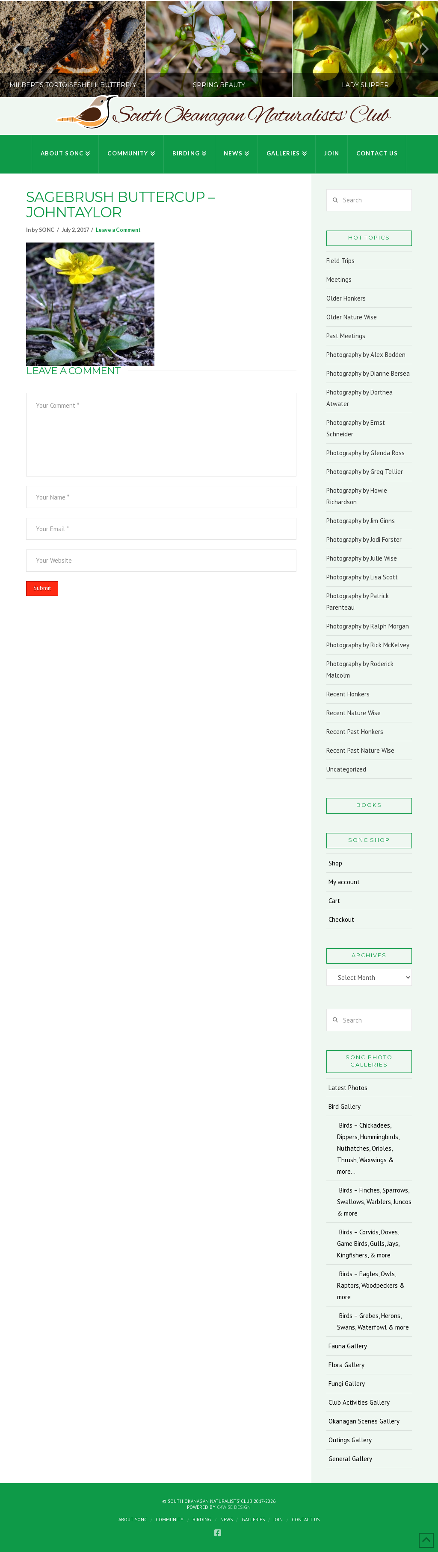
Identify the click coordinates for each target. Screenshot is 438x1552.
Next (420, 49)
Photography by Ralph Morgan (367, 626)
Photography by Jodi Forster (364, 539)
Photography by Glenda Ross (365, 453)
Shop (335, 863)
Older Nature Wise (351, 317)
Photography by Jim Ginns (360, 521)
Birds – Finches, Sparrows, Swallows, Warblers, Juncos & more (374, 1201)
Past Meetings (345, 336)
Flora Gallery (346, 1365)
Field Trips (340, 261)
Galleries (253, 1520)
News (226, 1520)
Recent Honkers (348, 694)
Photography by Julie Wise (361, 558)
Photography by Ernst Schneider (355, 428)
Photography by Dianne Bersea (368, 373)
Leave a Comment (118, 230)
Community (169, 1520)
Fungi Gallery (346, 1384)
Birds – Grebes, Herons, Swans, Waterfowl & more (373, 1321)
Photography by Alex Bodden (365, 355)
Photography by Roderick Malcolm (360, 669)
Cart (334, 901)
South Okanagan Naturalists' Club (251, 116)
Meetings (339, 279)
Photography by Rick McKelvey (367, 645)
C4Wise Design (234, 1507)
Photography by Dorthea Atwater (359, 398)
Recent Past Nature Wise (360, 750)
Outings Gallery (350, 1440)
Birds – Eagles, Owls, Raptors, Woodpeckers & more (371, 1285)
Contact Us (306, 1520)
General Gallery (350, 1459)
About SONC (132, 1520)
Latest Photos (347, 1088)
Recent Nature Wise (353, 713)
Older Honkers (346, 298)
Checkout (341, 919)
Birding (201, 1520)
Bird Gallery (344, 1106)
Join (278, 1520)
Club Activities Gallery (359, 1402)
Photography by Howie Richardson (356, 496)
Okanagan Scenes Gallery (364, 1421)
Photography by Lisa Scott (362, 577)
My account (344, 882)
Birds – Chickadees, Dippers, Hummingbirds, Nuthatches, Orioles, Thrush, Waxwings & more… (368, 1148)
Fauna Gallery (347, 1346)
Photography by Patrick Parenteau (357, 601)
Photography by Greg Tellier (364, 472)
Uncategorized (346, 769)
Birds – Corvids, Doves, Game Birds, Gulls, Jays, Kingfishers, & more (368, 1243)
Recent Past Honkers (354, 732)
